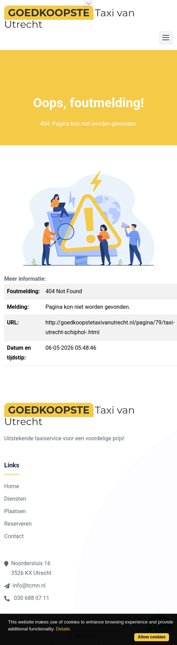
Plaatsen (15, 511)
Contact (14, 536)
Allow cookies (152, 637)
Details (63, 628)
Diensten (15, 498)
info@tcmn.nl (25, 585)
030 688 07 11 (26, 598)
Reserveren (18, 523)
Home (11, 486)
